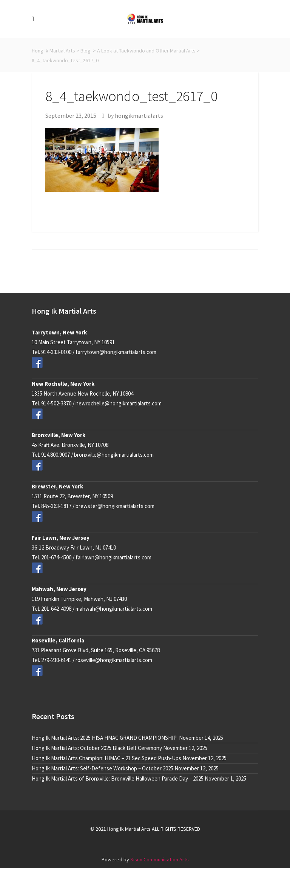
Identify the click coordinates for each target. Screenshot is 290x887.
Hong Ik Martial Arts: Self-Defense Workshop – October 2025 (102, 768)
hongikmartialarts (139, 115)
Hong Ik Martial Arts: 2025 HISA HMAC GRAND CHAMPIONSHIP (105, 737)
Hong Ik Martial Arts (53, 50)
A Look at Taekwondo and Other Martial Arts (146, 50)
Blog (85, 50)
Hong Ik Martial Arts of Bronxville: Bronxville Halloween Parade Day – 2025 (118, 778)
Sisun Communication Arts (159, 859)
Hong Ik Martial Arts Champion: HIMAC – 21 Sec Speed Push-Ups (106, 758)
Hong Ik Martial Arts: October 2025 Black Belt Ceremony (97, 747)
